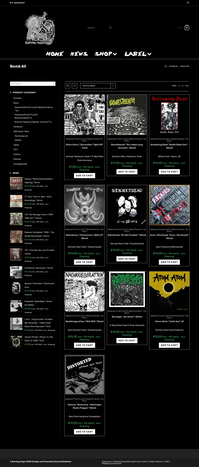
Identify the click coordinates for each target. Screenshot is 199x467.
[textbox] (32, 84)
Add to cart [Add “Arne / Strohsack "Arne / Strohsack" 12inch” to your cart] (169, 262)
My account (17, 3)
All (187, 86)
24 (183, 86)
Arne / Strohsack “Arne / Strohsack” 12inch (169, 237)
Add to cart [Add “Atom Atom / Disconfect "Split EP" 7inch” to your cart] (84, 175)
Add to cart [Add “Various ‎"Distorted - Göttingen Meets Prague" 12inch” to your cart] (84, 431)
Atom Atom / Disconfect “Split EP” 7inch (84, 146)
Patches (17, 159)
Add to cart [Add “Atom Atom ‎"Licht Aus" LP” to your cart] (169, 345)
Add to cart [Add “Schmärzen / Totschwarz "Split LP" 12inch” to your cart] (84, 262)
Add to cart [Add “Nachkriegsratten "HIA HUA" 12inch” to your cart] (84, 345)
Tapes (16, 145)
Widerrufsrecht (156, 461)
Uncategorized (20, 164)
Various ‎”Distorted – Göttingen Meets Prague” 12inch (84, 406)
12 (179, 86)
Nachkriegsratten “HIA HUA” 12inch (84, 321)
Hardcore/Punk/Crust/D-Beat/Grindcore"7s (84, 139)
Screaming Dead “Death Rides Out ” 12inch (169, 146)
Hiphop (18, 140)
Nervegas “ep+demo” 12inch (127, 316)
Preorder (17, 98)
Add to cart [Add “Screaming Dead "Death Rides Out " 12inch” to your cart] (169, 171)
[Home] (165, 66)
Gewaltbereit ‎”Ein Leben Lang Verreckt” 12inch (127, 146)
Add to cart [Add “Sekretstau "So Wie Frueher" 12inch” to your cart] (126, 259)
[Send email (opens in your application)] (187, 3)
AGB (167, 461)
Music (84, 141)
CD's (15, 149)
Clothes (17, 154)
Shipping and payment (111, 463)
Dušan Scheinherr (63, 461)
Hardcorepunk (21, 136)
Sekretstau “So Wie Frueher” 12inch (127, 235)
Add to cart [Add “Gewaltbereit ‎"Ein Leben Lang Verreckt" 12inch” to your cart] (126, 171)
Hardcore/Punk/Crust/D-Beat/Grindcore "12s (127, 139)
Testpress (18, 126)
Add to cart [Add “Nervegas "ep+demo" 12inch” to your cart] (126, 340)
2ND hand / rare (21, 131)
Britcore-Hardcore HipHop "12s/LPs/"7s (33, 122)
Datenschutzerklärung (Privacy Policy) (131, 461)
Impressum (107, 461)
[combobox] (33, 84)
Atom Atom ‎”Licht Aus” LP (169, 321)
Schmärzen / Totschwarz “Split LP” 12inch (85, 237)
